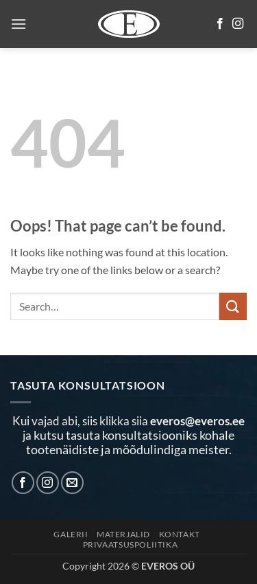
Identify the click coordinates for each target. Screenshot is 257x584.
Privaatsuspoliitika (130, 544)
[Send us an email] (72, 482)
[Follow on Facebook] (220, 24)
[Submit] (233, 306)
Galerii (70, 534)
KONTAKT (179, 534)
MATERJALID (123, 534)
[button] (18, 24)
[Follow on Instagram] (237, 24)
